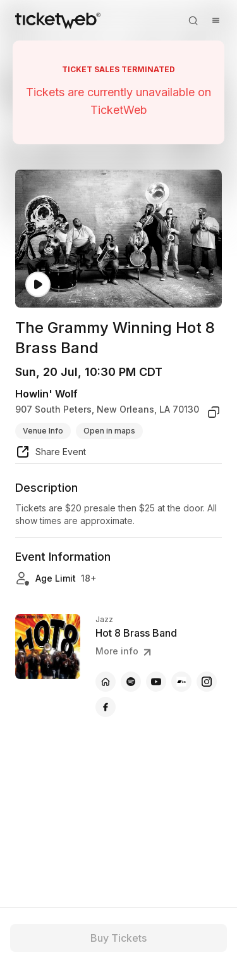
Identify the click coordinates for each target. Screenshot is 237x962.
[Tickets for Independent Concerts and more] (57, 20)
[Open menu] (215, 20)
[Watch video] (38, 284)
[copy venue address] (213, 412)
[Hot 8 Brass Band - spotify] (131, 682)
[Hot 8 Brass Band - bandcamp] (181, 682)
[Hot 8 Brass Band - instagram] (207, 682)
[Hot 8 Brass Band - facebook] (105, 707)
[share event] (50, 453)
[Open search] (192, 20)
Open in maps (109, 430)
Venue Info (43, 430)
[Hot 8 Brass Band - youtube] (156, 682)
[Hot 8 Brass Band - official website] (105, 682)
